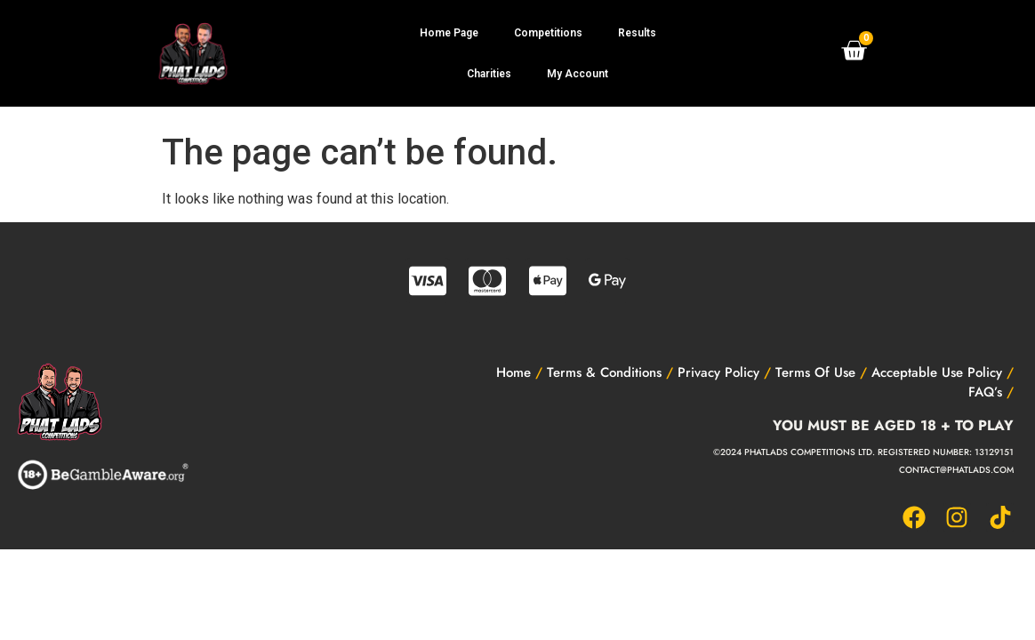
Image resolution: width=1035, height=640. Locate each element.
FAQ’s (985, 392)
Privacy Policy (718, 372)
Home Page (449, 33)
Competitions (548, 33)
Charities (489, 74)
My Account (577, 74)
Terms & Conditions (604, 372)
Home (513, 372)
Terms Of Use (815, 372)
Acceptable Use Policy (936, 372)
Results (637, 33)
